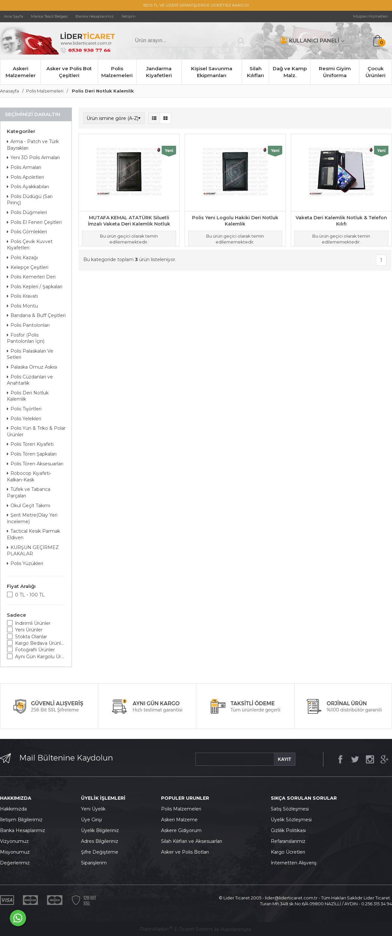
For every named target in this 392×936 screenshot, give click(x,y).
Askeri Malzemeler (21, 71)
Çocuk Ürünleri (375, 71)
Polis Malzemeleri (117, 71)
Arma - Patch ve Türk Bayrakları (33, 145)
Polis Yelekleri (24, 419)
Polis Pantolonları (28, 325)
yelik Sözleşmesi (293, 820)
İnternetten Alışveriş (294, 863)
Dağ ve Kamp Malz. (290, 71)
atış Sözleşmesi (291, 809)
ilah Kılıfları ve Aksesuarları (193, 841)
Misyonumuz (15, 852)
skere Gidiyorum (183, 830)
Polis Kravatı (22, 296)
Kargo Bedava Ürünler (40, 643)
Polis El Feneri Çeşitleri (34, 222)
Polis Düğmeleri (27, 212)
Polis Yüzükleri (25, 563)
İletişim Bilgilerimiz (21, 820)
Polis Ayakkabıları (28, 187)
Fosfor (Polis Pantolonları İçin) (25, 338)
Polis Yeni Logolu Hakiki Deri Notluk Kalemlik (235, 221)
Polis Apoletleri (25, 177)
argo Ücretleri (289, 852)
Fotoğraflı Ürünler (35, 650)
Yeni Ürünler (28, 630)
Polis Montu (22, 306)
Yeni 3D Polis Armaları (33, 157)
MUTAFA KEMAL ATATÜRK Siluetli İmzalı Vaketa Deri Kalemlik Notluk (129, 221)
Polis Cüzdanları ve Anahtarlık (30, 380)
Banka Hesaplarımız (22, 830)
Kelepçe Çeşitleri (27, 267)
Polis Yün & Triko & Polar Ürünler (36, 431)
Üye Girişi (91, 820)
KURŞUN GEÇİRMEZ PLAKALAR (33, 550)
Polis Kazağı (22, 257)
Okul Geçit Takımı (28, 506)
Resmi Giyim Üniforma (335, 71)
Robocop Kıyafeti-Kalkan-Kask (29, 476)
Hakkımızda (13, 809)
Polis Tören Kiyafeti (30, 444)
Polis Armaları (24, 167)
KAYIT (284, 759)
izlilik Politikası (290, 830)
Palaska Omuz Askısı (32, 367)
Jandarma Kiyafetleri (159, 71)
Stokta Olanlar (31, 637)
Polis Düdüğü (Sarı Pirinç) (30, 199)
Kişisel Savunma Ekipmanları (211, 71)
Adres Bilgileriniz (99, 841)
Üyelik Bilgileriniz (100, 830)
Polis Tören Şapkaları (32, 454)
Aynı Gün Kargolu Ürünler (40, 657)
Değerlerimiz (15, 863)
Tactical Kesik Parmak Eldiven (33, 534)
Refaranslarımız (288, 841)
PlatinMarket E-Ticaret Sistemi (176, 929)
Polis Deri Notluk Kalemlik (28, 396)
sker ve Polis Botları (186, 852)
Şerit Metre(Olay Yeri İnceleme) (32, 518)
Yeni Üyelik (93, 809)
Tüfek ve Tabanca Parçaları (28, 492)
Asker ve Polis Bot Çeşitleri (69, 71)
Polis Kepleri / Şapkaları (34, 287)
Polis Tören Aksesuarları (35, 464)
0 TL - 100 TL (30, 595)
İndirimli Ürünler (33, 623)
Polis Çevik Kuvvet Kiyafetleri (30, 245)
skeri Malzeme (181, 820)
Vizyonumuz (14, 841)
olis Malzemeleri (183, 809)
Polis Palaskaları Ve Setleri (30, 354)
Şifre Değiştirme (99, 852)
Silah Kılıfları (255, 71)
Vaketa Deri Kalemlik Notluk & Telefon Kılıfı (341, 221)
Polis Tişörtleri (24, 409)
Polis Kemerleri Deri (31, 277)
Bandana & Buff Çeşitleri (36, 315)
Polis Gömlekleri (27, 232)
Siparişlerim (94, 863)
